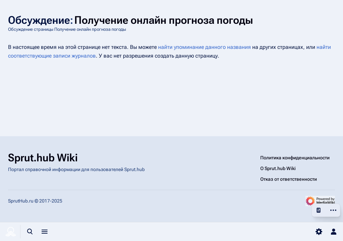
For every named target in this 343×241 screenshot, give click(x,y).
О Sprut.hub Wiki (278, 168)
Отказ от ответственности (288, 179)
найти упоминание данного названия (204, 47)
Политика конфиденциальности (295, 157)
